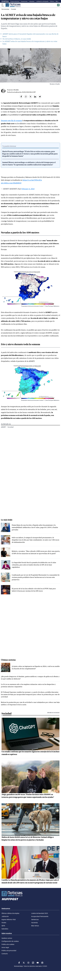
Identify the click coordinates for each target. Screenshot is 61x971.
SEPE (3, 926)
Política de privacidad (9, 950)
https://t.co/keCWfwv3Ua (32, 180)
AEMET (3, 427)
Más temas (35, 926)
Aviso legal (5, 947)
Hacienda (34, 923)
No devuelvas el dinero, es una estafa (17, 39)
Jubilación (5, 916)
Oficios (52, 1)
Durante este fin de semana (11, 120)
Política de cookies (8, 944)
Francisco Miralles (13, 90)
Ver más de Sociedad (53, 712)
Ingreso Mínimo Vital (9, 919)
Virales (4, 923)
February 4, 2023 (28, 189)
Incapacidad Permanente (39, 916)
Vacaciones (24, 1)
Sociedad (11, 427)
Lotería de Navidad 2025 (39, 913)
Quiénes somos (7, 938)
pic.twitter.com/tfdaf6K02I (11, 183)
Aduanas (31, 1)
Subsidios (5, 929)
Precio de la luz (14, 1)
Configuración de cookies (10, 941)
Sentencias (35, 919)
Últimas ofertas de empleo (10, 913)
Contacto (5, 954)
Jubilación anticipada (42, 1)
